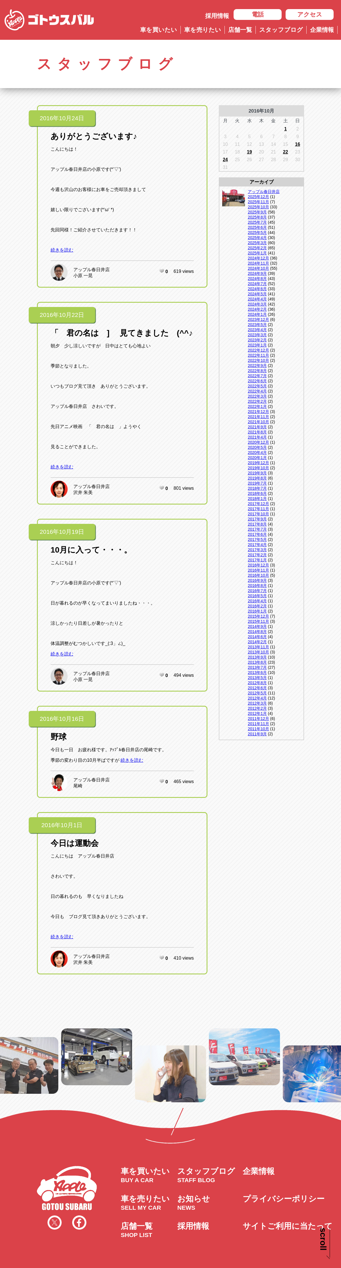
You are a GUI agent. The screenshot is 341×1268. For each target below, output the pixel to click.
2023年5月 (257, 324)
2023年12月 (258, 319)
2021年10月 (258, 422)
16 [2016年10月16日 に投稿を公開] (297, 144)
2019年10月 (258, 468)
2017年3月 (257, 549)
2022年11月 (258, 355)
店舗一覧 (240, 29)
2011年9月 (257, 734)
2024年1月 (257, 314)
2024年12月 (258, 258)
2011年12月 (258, 718)
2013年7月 (257, 667)
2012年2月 (257, 708)
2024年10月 (258, 268)
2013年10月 (258, 652)
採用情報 (217, 16)
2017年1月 (257, 560)
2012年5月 (257, 693)
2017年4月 (257, 544)
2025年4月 (257, 237)
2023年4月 (257, 329)
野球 (58, 736)
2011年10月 (258, 729)
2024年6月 (257, 289)
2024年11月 (258, 263)
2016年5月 (257, 595)
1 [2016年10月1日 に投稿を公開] (285, 128)
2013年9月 (257, 657)
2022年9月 (257, 365)
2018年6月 (257, 493)
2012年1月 (257, 713)
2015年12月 (258, 616)
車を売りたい (202, 29)
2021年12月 (258, 411)
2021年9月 (257, 427)
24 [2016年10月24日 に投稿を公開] (225, 159)
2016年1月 (257, 611)
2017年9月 (257, 519)
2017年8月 (257, 524)
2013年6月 (257, 672)
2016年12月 (258, 565)
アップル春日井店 (91, 269)
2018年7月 (257, 488)
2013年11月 (258, 647)
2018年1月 (257, 498)
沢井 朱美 (83, 492)
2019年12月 (258, 462)
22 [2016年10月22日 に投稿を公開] (285, 152)
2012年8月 (257, 682)
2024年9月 (257, 273)
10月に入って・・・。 (91, 549)
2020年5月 (257, 447)
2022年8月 (257, 370)
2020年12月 (258, 442)
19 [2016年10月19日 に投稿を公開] (249, 152)
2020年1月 (257, 457)
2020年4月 (257, 452)
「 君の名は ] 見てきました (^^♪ (122, 333)
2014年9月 (257, 626)
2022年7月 (257, 375)
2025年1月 (257, 253)
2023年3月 (257, 335)
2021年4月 (257, 437)
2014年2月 (257, 642)
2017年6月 (257, 534)
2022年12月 (258, 350)
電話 (258, 14)
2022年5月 (257, 386)
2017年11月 (258, 509)
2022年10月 (258, 360)
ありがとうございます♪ (94, 136)
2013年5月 (257, 677)
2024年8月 (257, 278)
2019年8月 (257, 478)
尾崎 (77, 785)
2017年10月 (258, 514)
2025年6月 (257, 227)
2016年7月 (257, 590)
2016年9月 (257, 580)
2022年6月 (257, 381)
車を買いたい (158, 29)
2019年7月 (257, 483)
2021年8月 (257, 432)
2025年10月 (258, 207)
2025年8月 (257, 217)
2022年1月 (257, 406)
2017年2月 (257, 555)
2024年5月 (257, 294)
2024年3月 (257, 304)
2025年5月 (257, 232)
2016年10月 (258, 575)
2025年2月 (257, 248)
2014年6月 (257, 636)
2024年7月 (257, 283)
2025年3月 (257, 242)
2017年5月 (257, 539)
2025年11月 (258, 202)
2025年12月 (258, 196)
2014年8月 (257, 631)
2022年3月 (257, 396)
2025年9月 (257, 212)
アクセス (309, 14)
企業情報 (322, 29)
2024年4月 (257, 299)
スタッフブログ (281, 29)
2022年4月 (257, 391)
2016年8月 (257, 585)
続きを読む (62, 250)
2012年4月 (257, 698)
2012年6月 (257, 688)
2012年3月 (257, 703)
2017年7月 (257, 529)
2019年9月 (257, 473)
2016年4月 (257, 601)
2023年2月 (257, 340)
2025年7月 (257, 222)
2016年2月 (257, 606)
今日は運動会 (75, 843)
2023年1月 (257, 345)
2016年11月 (258, 570)
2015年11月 (258, 621)
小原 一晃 (83, 275)
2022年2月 (257, 401)
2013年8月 (257, 662)
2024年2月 (257, 309)
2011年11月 (258, 723)
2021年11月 (258, 416)
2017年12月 (258, 503)
